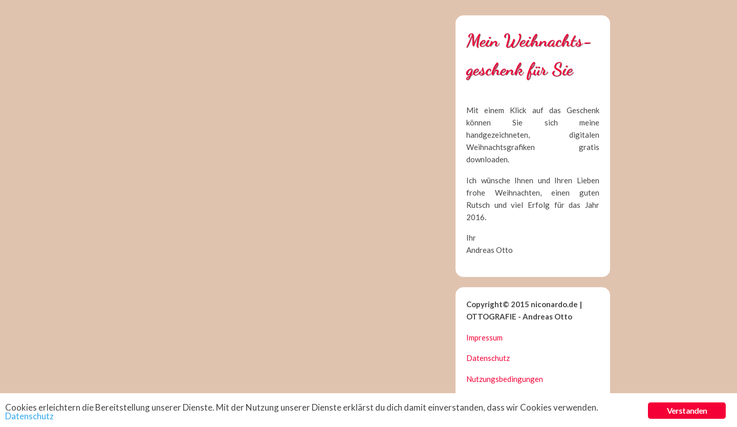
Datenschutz (488, 357)
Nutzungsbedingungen (504, 378)
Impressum (484, 337)
